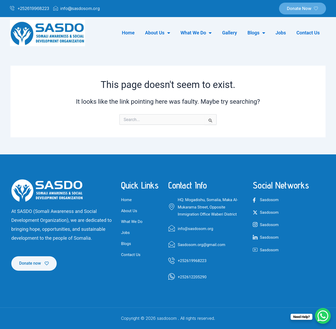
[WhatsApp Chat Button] (323, 316)
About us (157, 33)
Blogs (256, 33)
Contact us (308, 32)
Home (128, 32)
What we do (196, 33)
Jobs (281, 32)
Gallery (229, 32)
